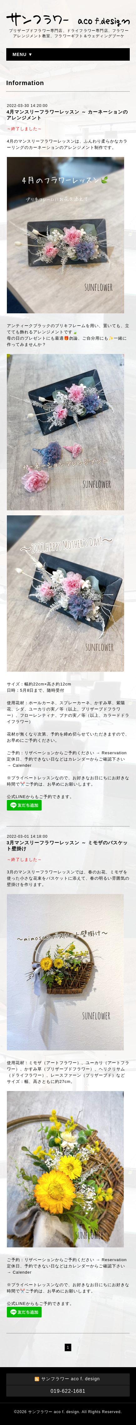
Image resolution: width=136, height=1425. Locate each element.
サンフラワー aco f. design (53, 1412)
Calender (22, 765)
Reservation (114, 752)
